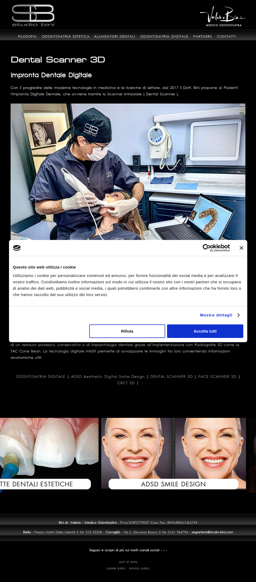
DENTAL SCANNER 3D (171, 376)
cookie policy (116, 568)
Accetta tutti (205, 331)
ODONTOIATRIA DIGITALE (40, 376)
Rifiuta (127, 331)
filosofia (27, 36)
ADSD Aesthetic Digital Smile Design (108, 376)
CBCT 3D (126, 382)
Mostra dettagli (216, 315)
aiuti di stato (128, 562)
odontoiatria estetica (66, 36)
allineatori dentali (114, 36)
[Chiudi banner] (241, 248)
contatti (226, 36)
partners (202, 36)
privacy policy (139, 568)
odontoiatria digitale (164, 36)
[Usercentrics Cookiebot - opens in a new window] (206, 248)
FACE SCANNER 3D (217, 376)
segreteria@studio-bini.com (212, 532)
